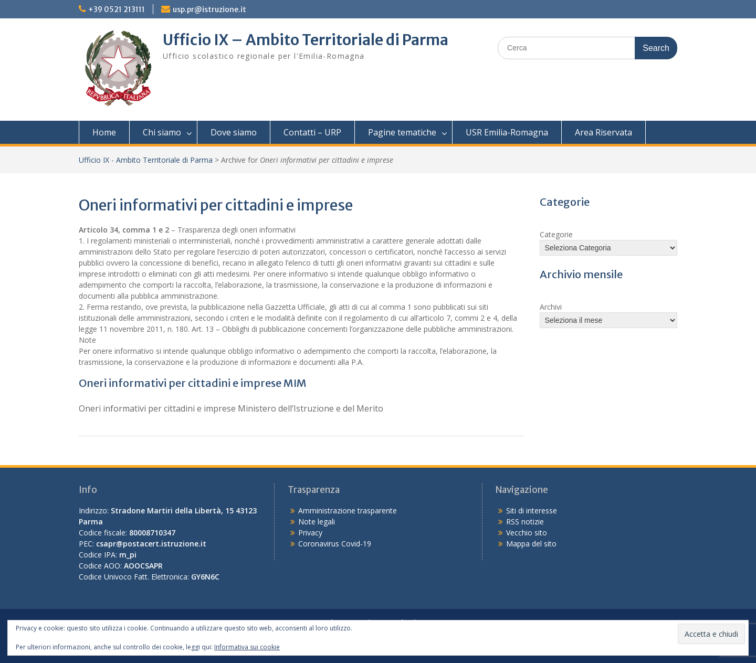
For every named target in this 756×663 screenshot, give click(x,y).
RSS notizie (525, 522)
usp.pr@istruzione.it (209, 9)
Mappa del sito (531, 544)
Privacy (310, 533)
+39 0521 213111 (116, 9)
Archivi (551, 307)
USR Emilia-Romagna (507, 132)
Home (104, 132)
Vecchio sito (526, 533)
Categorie (556, 234)
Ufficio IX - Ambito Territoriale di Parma (146, 160)
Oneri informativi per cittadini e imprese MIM (193, 383)
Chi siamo (162, 132)
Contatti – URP (312, 132)
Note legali (316, 522)
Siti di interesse (531, 510)
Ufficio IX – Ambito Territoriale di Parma (305, 39)
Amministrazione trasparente (347, 510)
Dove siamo (234, 132)
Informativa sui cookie (247, 647)
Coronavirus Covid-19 (334, 544)
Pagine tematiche (402, 132)
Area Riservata (603, 132)
